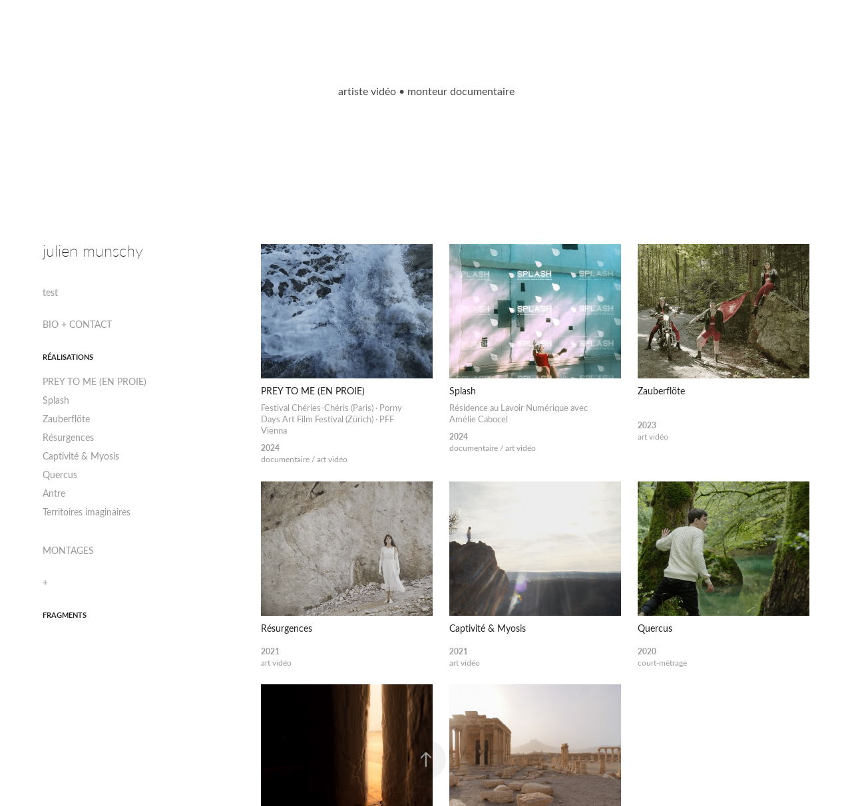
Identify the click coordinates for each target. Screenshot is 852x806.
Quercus (60, 474)
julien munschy (93, 250)
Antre (54, 493)
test (50, 292)
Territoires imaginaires (86, 511)
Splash (56, 400)
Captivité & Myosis (81, 456)
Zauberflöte (66, 418)
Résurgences (68, 437)
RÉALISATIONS (68, 357)
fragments (65, 615)
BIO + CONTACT (77, 324)
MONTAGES (68, 550)
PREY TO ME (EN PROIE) (94, 381)
